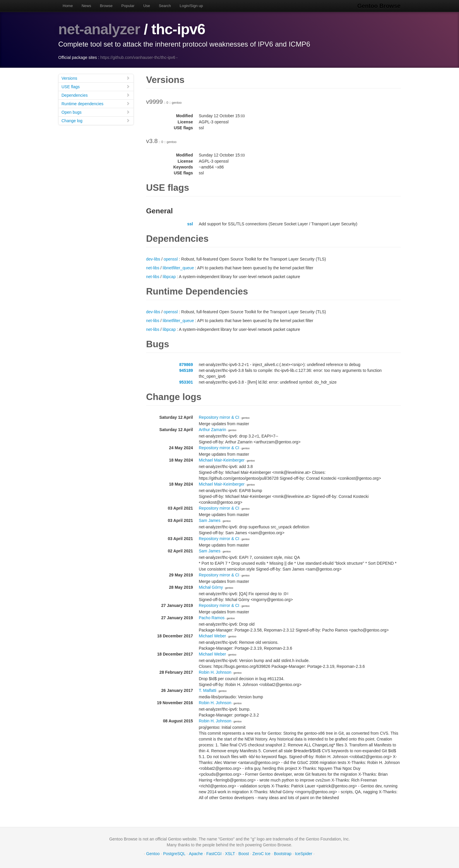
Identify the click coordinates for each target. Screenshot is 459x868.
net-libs (152, 267)
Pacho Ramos (212, 617)
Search (165, 6)
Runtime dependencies (95, 103)
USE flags (95, 86)
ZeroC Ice (261, 853)
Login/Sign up (191, 6)
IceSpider (303, 853)
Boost (244, 853)
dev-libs (153, 258)
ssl (190, 223)
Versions (95, 77)
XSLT (230, 853)
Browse (106, 6)
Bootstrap (283, 853)
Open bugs (95, 111)
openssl (171, 258)
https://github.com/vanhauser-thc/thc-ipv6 (137, 57)
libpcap (169, 276)
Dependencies (95, 94)
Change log (95, 120)
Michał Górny (211, 587)
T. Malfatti (207, 690)
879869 (186, 364)
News (86, 6)
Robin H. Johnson (215, 672)
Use (146, 6)
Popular (128, 6)
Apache (196, 853)
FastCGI (214, 853)
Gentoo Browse (379, 6)
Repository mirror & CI (219, 417)
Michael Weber (212, 635)
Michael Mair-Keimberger (221, 459)
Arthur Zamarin (212, 429)
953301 (186, 381)
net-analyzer (99, 29)
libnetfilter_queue (178, 267)
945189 (186, 370)
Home (68, 6)
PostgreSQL (174, 853)
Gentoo (153, 853)
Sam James (209, 520)
